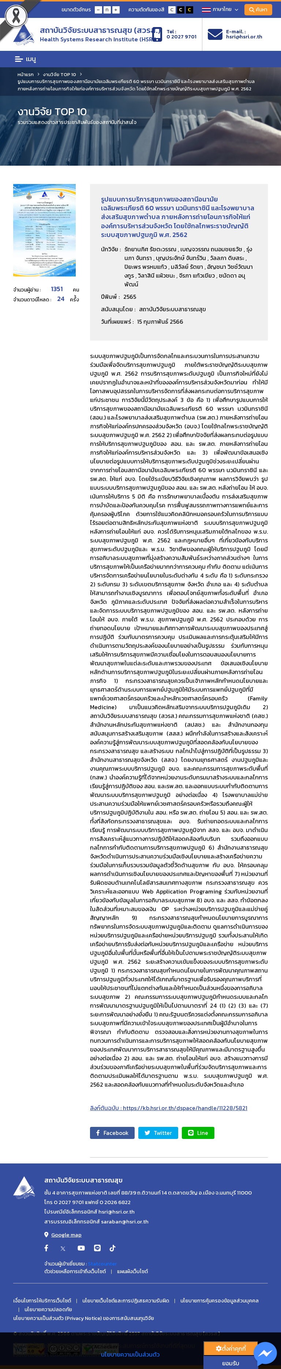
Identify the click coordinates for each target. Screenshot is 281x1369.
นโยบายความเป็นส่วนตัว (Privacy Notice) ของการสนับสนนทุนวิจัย (83, 1319)
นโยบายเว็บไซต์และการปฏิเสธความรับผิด (125, 1301)
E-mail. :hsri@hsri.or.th (235, 34)
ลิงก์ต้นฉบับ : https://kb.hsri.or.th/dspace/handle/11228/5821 (168, 1107)
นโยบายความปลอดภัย (48, 1310)
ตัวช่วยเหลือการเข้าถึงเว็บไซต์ (75, 1272)
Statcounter (102, 1264)
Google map (63, 1235)
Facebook (114, 1133)
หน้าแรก (26, 74)
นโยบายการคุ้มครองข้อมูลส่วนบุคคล (219, 1301)
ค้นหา (258, 10)
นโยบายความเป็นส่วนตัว (130, 1354)
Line (205, 1133)
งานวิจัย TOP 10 (59, 74)
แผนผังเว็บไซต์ (132, 1272)
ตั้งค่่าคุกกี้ (231, 1348)
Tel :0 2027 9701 (174, 34)
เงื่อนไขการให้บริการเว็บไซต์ (42, 1301)
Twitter (163, 1133)
